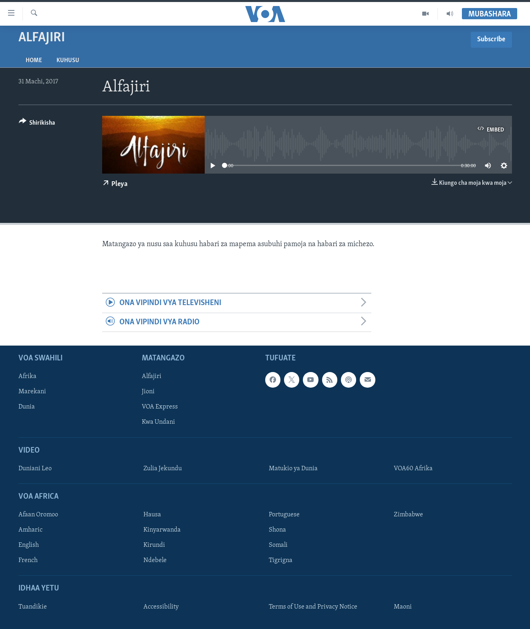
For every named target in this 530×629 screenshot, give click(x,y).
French (28, 560)
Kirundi (154, 545)
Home (34, 60)
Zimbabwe (408, 515)
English (28, 545)
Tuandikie (32, 607)
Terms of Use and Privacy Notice (313, 607)
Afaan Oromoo (38, 515)
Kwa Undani (158, 422)
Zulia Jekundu (162, 468)
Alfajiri (151, 376)
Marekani (32, 391)
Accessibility (161, 607)
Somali (278, 545)
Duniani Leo (35, 468)
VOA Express (160, 407)
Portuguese (284, 515)
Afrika (27, 376)
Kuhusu (67, 60)
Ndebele (155, 560)
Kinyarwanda (162, 530)
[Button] (37, 124)
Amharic (30, 530)
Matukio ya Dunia (293, 468)
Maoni (403, 607)
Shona (277, 530)
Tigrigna (280, 560)
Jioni (148, 391)
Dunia (26, 407)
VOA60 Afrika (413, 468)
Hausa (152, 515)
